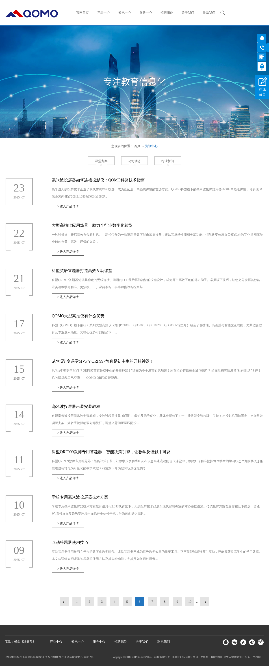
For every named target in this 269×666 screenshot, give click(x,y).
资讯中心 (151, 146)
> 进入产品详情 (68, 206)
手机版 (203, 657)
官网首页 (82, 12)
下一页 (204, 601)
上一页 (64, 601)
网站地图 (216, 657)
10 (189, 601)
